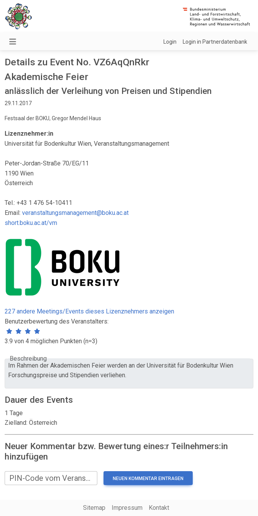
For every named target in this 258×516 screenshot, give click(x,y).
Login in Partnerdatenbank (215, 42)
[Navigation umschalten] (13, 41)
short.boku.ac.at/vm (31, 222)
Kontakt (159, 507)
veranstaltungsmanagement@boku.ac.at (75, 212)
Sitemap (94, 507)
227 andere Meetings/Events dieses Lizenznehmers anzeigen (89, 311)
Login (170, 42)
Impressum (127, 507)
